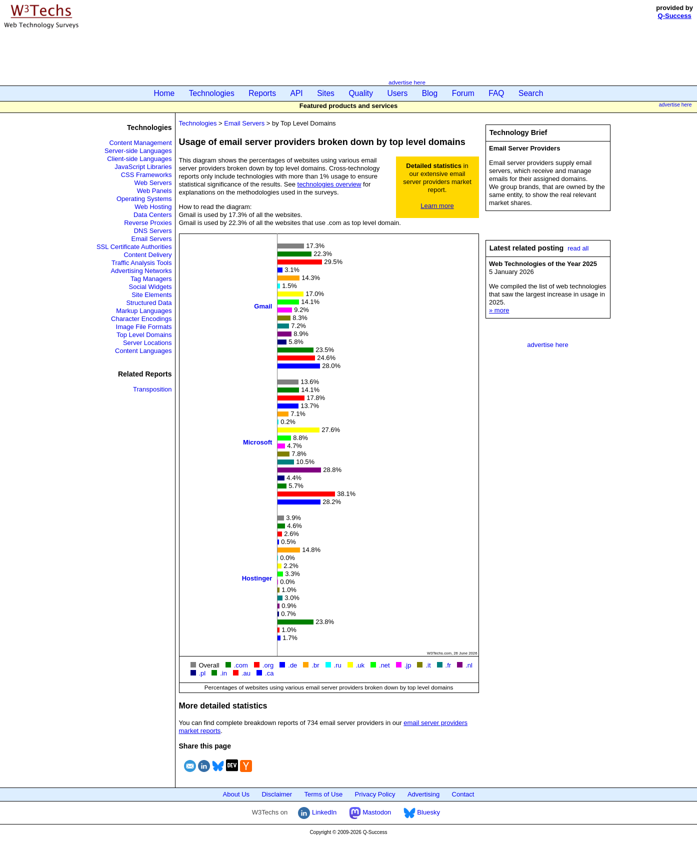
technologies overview (330, 184)
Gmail (263, 306)
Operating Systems (144, 198)
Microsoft (257, 442)
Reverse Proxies (148, 222)
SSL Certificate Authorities (134, 246)
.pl (202, 673)
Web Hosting (153, 206)
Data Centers (153, 214)
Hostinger (257, 578)
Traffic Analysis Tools (142, 262)
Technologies (211, 93)
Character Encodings (141, 318)
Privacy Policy (375, 794)
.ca (269, 673)
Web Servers (153, 182)
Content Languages (143, 350)
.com (241, 665)
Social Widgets (150, 286)
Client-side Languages (139, 158)
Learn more (437, 206)
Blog (430, 93)
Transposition (152, 389)
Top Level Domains (144, 334)
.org (268, 665)
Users (398, 93)
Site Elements (152, 294)
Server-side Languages (138, 150)
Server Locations (147, 342)
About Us (236, 794)
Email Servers (152, 238)
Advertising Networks (141, 270)
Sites (325, 93)
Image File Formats (144, 326)
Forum (463, 93)
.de (292, 665)
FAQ (496, 93)
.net (384, 665)
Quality (360, 93)
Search (530, 93)
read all (578, 248)
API (296, 93)
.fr (449, 665)
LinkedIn (317, 812)
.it (428, 665)
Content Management (140, 142)
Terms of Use (323, 794)
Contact (463, 794)
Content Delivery (148, 254)
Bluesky (422, 812)
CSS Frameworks (146, 174)
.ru (338, 665)
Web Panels (154, 190)
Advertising (424, 794)
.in (223, 673)
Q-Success (675, 16)
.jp (408, 665)
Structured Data (149, 302)
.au (246, 673)
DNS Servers (153, 230)
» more (499, 310)
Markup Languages (144, 310)
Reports (262, 93)
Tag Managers (151, 278)
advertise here (407, 82)
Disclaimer (277, 794)
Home (164, 93)
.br (315, 665)
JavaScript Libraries (143, 166)
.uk (360, 665)
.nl (469, 665)
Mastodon (370, 812)
